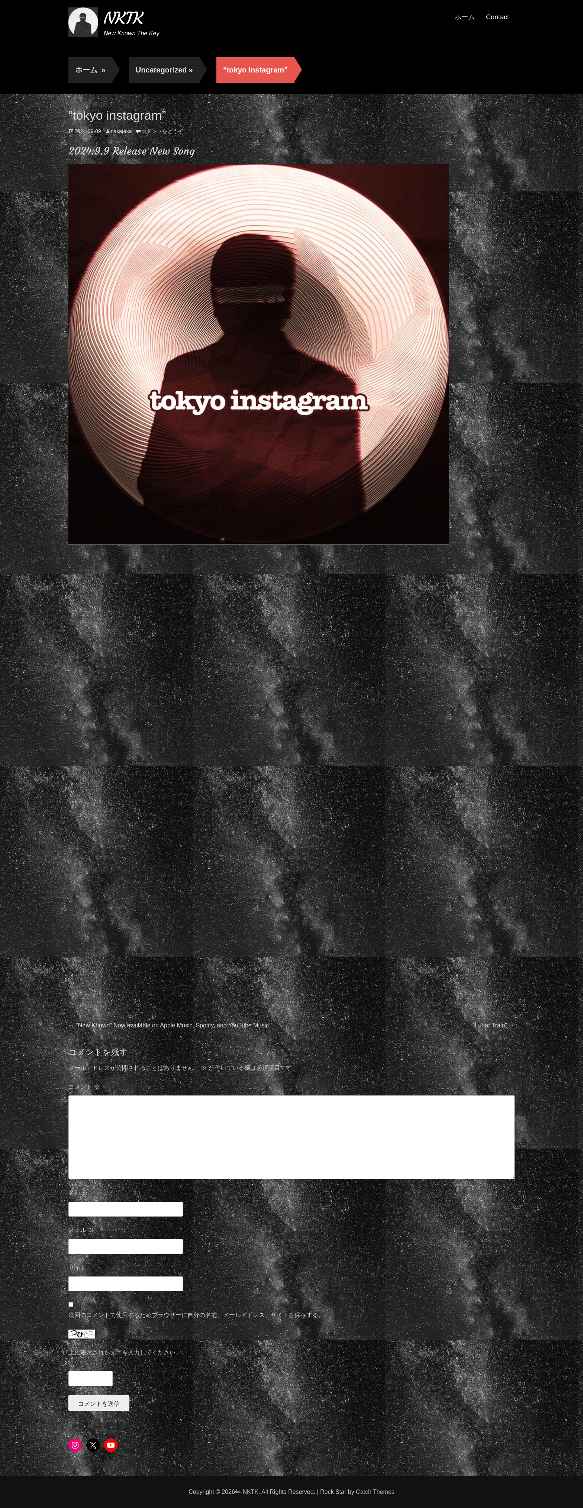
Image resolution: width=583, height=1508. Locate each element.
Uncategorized (164, 70)
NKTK (123, 18)
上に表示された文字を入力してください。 (124, 1352)
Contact (497, 17)
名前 (78, 1192)
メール (81, 1230)
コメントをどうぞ (162, 131)
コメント (84, 1087)
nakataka (121, 131)
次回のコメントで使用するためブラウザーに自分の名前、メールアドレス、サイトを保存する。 (196, 1315)
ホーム (465, 17)
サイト (77, 1268)
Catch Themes (375, 1492)
